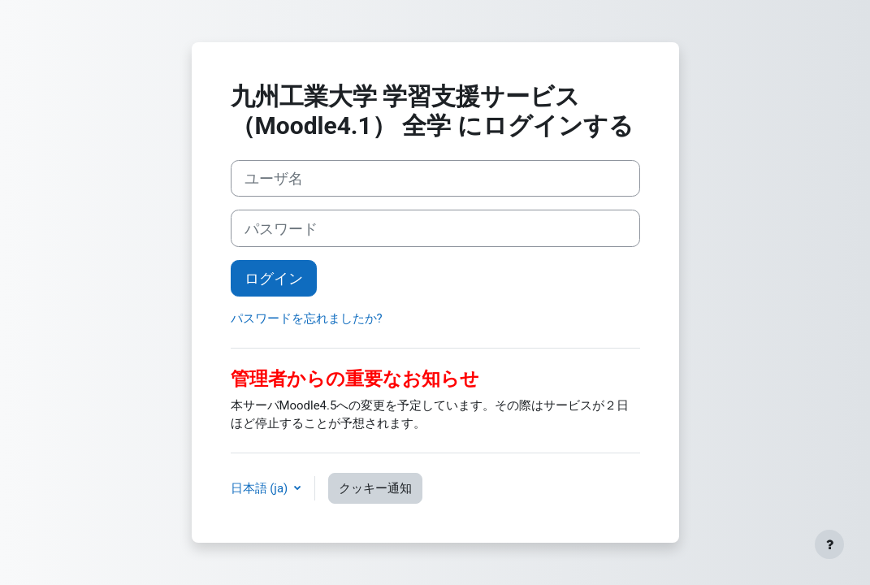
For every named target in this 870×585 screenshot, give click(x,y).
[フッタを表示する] (829, 544)
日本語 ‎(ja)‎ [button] (261, 488)
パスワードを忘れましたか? (307, 318)
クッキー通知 (375, 488)
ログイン (274, 278)
